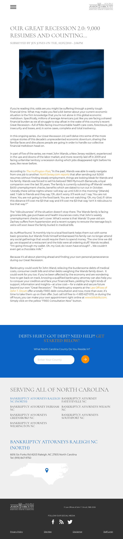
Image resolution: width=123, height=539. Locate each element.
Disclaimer (77, 532)
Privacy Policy (16, 532)
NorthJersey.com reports (54, 174)
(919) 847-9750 (22, 457)
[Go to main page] (101, 6)
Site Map (48, 532)
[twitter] (70, 522)
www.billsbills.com (96, 297)
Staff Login (108, 532)
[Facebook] (53, 522)
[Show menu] (13, 6)
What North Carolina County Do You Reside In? (63, 349)
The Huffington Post (38, 171)
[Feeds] (61, 522)
